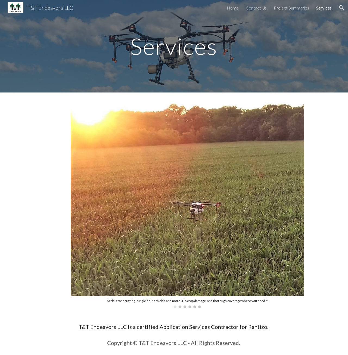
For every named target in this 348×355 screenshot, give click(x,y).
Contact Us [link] (256, 7)
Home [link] (233, 7)
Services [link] (324, 7)
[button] (341, 7)
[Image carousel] (187, 203)
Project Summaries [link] (291, 7)
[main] (174, 46)
